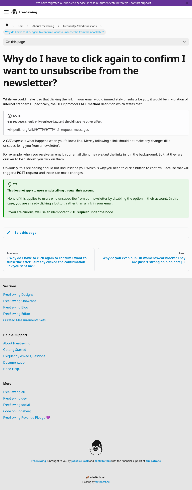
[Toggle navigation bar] (6, 12)
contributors (102, 461)
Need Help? (11, 369)
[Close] (189, 3)
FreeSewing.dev (15, 398)
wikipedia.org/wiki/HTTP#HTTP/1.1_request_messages (48, 129)
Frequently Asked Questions (24, 356)
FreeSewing (38, 461)
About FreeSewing (16, 343)
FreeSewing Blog (15, 307)
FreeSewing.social (16, 405)
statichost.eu (102, 482)
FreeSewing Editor (16, 313)
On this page (15, 42)
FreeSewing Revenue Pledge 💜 (26, 417)
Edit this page (21, 232)
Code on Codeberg (17, 411)
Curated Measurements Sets (24, 320)
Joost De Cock (80, 461)
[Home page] (7, 24)
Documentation (15, 362)
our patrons (153, 461)
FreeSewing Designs (18, 294)
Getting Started (14, 349)
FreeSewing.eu (14, 392)
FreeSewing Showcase (19, 301)
